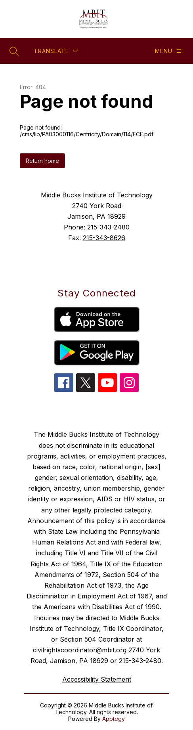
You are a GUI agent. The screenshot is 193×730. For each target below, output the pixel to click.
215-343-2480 (108, 227)
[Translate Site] (56, 51)
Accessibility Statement (96, 679)
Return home (42, 160)
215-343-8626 (104, 238)
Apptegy (113, 718)
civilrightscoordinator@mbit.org (79, 650)
